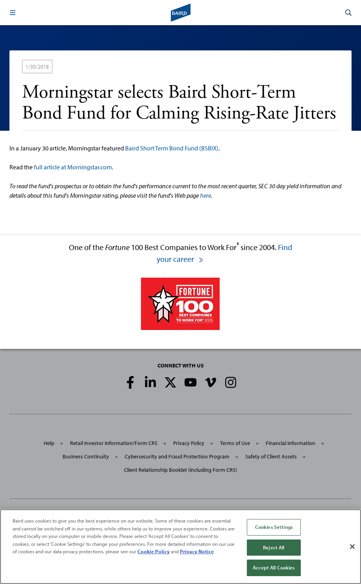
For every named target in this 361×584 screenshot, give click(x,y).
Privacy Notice (197, 551)
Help (49, 443)
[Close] (352, 546)
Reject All (273, 547)
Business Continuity (86, 456)
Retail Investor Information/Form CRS (113, 443)
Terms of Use (235, 443)
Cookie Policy (153, 551)
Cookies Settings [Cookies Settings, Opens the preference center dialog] (274, 527)
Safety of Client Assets (271, 456)
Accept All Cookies (273, 567)
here (205, 195)
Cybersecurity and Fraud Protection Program (177, 456)
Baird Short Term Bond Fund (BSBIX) (171, 148)
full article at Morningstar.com (73, 167)
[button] (12, 12)
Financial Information (290, 443)
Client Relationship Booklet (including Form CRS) (180, 469)
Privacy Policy (188, 443)
